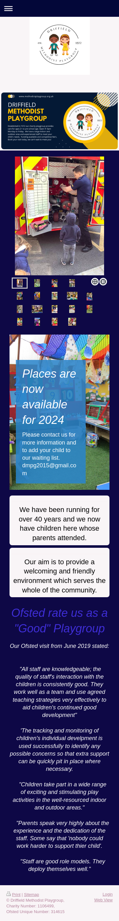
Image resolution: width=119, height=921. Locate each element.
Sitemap (31, 894)
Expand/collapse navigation (59, 8)
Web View (103, 900)
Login (107, 894)
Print (13, 894)
